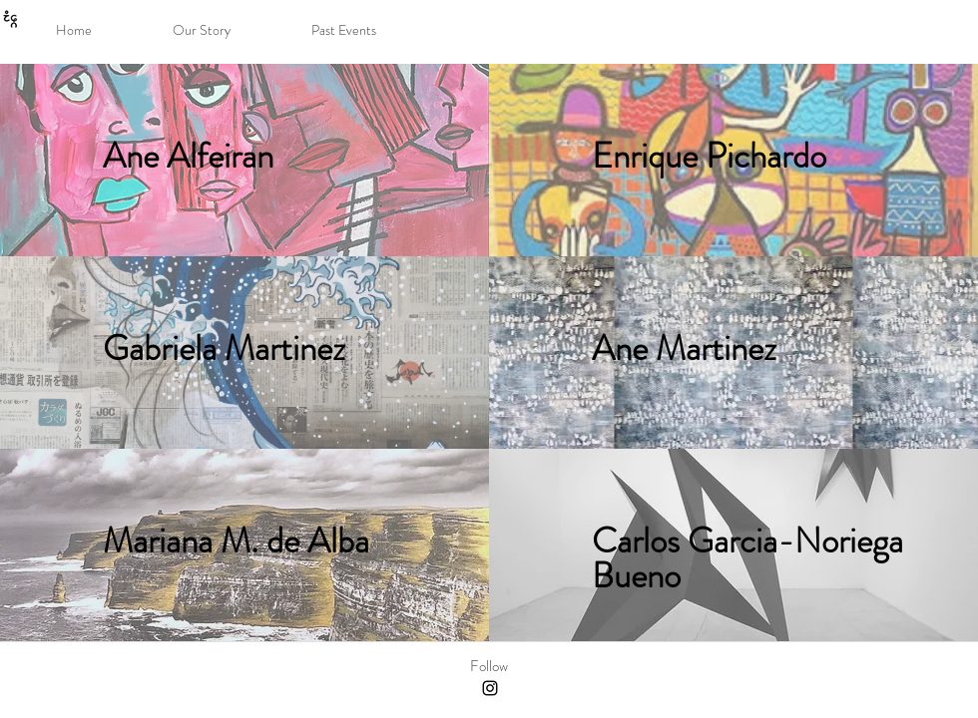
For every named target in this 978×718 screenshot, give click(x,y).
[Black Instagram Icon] (490, 688)
